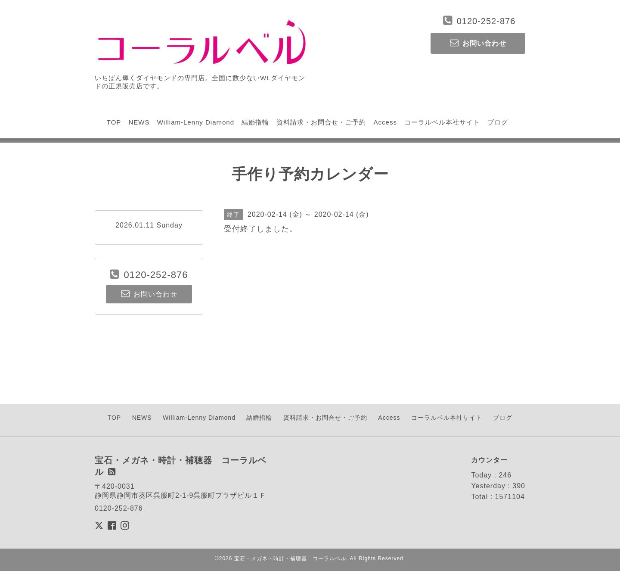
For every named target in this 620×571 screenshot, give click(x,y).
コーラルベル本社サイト (442, 122)
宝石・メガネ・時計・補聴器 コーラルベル (290, 558)
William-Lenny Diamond (195, 122)
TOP (114, 122)
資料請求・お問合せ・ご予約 (321, 122)
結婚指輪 (255, 122)
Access (385, 122)
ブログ (497, 122)
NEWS (138, 122)
